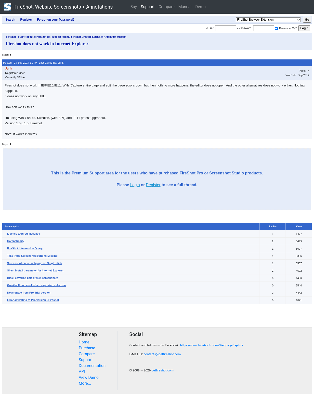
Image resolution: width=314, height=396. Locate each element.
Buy (134, 6)
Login (135, 185)
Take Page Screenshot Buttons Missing (32, 255)
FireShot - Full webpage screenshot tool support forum (37, 36)
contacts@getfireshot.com (162, 354)
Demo (200, 6)
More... (85, 383)
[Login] (225, 28)
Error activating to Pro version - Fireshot (33, 299)
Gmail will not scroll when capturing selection (36, 285)
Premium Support (115, 36)
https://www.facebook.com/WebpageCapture (211, 345)
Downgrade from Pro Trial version (29, 292)
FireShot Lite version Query (24, 248)
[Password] (263, 28)
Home (84, 342)
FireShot (58, 7)
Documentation (92, 365)
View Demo (89, 377)
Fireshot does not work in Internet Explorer (47, 43)
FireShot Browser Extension (87, 36)
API (82, 371)
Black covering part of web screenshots (32, 277)
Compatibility (15, 241)
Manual (184, 6)
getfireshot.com (163, 370)
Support (148, 6)
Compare (166, 6)
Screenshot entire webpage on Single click (34, 263)
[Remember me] (276, 28)
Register (153, 185)
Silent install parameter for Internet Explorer (35, 270)
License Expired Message (23, 233)
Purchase (87, 348)
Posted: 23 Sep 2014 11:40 (20, 62)
